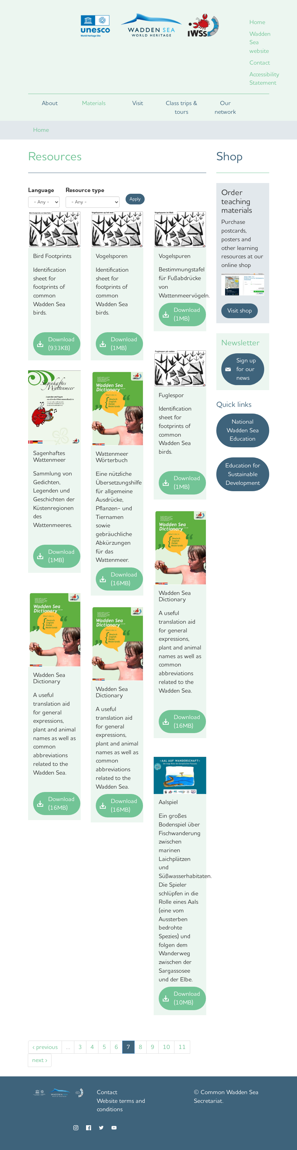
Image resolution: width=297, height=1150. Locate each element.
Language (41, 190)
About (50, 103)
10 (166, 1047)
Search (258, 107)
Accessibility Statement (259, 79)
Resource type (85, 190)
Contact (259, 62)
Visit (137, 103)
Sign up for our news (246, 369)
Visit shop (239, 310)
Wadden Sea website (259, 42)
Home (257, 22)
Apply (135, 199)
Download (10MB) (187, 998)
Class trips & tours (181, 107)
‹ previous (45, 1047)
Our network (225, 107)
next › (39, 1060)
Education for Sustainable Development (242, 474)
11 (182, 1047)
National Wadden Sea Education (243, 430)
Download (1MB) (124, 344)
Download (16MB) (124, 579)
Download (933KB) (61, 344)
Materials (93, 103)
